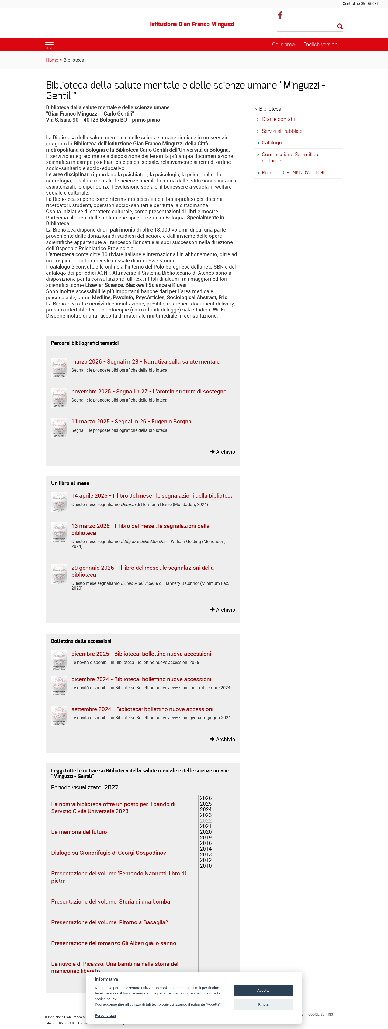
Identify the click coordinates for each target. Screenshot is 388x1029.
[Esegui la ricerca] (340, 26)
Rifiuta (263, 1004)
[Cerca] (310, 27)
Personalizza (105, 1015)
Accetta (263, 991)
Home (52, 60)
